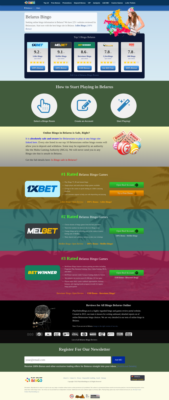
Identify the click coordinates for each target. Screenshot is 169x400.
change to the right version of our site (105, 326)
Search (98, 378)
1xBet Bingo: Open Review (71, 202)
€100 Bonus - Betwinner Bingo (126, 278)
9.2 (36, 52)
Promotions (67, 3)
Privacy (79, 378)
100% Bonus (37, 68)
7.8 (107, 52)
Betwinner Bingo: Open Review (70, 293)
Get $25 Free (108, 68)
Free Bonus (55, 3)
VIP (89, 3)
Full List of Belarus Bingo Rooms (84, 75)
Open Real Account (125, 185)
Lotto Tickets (130, 3)
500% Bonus (131, 68)
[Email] (67, 359)
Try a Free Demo (125, 193)
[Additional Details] (126, 366)
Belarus (29, 8)
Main (38, 8)
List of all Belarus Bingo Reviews (84, 340)
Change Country (138, 379)
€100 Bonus (84, 68)
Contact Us (73, 378)
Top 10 (46, 3)
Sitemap (103, 378)
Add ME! (105, 3)
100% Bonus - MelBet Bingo (127, 236)
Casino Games (117, 3)
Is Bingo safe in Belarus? (64, 159)
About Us (66, 378)
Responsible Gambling (88, 378)
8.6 (83, 52)
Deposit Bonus (80, 3)
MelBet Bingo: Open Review (71, 244)
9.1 (60, 52)
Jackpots (96, 3)
